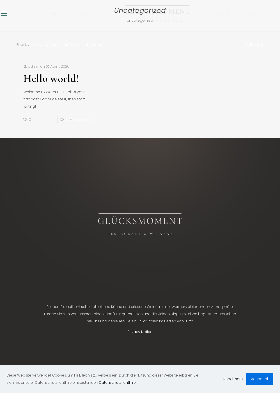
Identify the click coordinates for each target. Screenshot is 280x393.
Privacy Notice (140, 331)
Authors (96, 44)
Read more (83, 119)
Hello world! (51, 78)
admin (33, 66)
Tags (72, 44)
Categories (46, 44)
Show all (255, 44)
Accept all (260, 378)
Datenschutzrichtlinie (118, 382)
